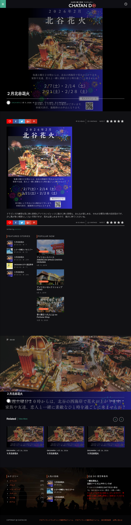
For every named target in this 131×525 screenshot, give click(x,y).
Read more (117, 401)
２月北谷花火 (15, 393)
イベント (13, 481)
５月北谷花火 (12, 454)
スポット (13, 493)
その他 (12, 497)
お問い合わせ (117, 520)
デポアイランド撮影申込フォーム (87, 520)
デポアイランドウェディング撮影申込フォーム (56, 520)
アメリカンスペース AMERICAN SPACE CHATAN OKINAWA (49, 259)
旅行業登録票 (106, 520)
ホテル (12, 502)
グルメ (12, 485)
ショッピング (43, 251)
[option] (25, 443)
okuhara (15, 103)
